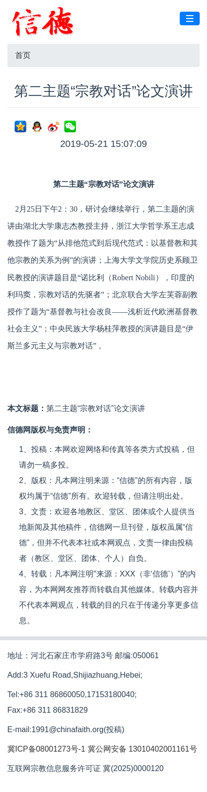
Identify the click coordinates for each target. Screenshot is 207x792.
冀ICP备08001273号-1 (46, 749)
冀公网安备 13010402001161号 (142, 749)
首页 (23, 55)
